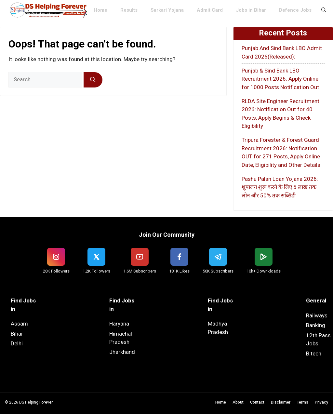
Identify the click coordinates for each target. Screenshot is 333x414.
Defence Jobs (295, 10)
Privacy (321, 402)
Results (129, 10)
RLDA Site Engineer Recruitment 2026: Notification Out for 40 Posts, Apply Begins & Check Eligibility (280, 113)
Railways (316, 315)
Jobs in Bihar (251, 10)
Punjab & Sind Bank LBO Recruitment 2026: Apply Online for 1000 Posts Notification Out (280, 78)
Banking (315, 325)
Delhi (17, 343)
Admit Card (210, 10)
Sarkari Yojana (167, 10)
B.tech (313, 353)
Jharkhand (122, 352)
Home (100, 10)
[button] (324, 10)
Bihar (17, 333)
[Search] (93, 80)
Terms (302, 402)
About (238, 402)
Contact (257, 402)
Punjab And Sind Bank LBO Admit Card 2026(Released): (282, 52)
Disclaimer (280, 402)
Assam (19, 323)
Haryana (119, 323)
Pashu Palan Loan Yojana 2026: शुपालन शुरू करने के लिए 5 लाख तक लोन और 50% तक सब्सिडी (280, 187)
